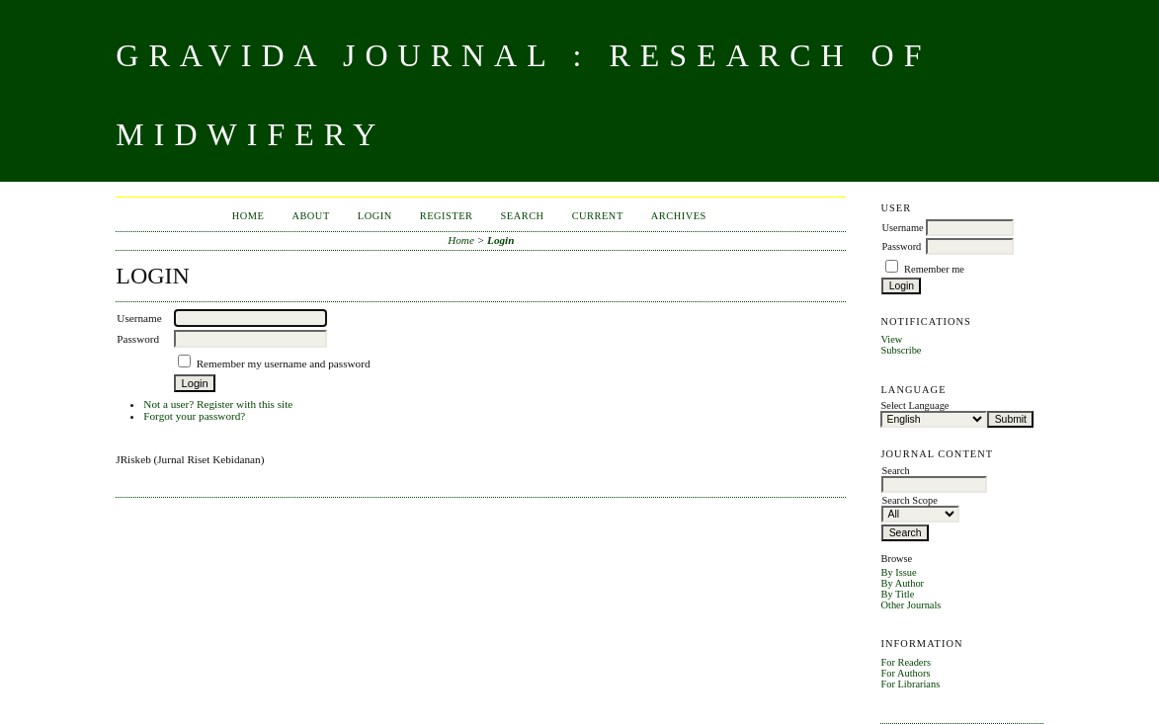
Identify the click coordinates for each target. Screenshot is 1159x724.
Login (375, 215)
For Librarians (910, 684)
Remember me (934, 269)
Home (248, 215)
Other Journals (910, 605)
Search (522, 215)
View (891, 339)
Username (902, 227)
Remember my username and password (284, 363)
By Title (897, 594)
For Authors (905, 673)
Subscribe (900, 350)
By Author (902, 583)
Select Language (914, 405)
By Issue (898, 572)
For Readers (905, 662)
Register (446, 215)
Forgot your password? (194, 416)
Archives (678, 215)
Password (901, 246)
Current (597, 215)
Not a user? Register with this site (217, 404)
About (310, 215)
